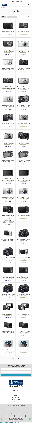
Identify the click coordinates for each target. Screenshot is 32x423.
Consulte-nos (8, 36)
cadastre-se (20, 1)
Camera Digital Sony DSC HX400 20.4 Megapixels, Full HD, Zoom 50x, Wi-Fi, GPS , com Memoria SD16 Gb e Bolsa (23, 240)
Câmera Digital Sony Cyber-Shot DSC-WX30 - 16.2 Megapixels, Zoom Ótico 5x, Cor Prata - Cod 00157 (8, 143)
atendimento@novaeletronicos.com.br (16, 401)
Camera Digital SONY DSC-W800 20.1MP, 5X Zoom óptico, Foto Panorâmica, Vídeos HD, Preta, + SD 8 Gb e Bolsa (23, 313)
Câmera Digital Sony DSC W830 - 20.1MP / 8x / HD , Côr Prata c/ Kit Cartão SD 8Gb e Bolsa (23, 258)
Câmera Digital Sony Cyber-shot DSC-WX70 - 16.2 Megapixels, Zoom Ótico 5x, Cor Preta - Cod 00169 (8, 51)
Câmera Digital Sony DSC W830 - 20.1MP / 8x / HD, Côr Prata (8, 240)
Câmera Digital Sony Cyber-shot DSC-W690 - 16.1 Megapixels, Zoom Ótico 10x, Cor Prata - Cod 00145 (8, 198)
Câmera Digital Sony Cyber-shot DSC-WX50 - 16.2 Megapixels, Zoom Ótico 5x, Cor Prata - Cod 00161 (8, 106)
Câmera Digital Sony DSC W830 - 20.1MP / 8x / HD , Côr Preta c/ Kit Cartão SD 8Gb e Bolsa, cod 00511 (8, 277)
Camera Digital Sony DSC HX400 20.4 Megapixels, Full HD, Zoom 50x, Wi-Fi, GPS (8, 258)
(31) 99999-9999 (16, 399)
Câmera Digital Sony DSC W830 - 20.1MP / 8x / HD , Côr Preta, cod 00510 (23, 277)
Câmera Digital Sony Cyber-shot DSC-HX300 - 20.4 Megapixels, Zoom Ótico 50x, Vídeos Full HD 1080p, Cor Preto (23, 295)
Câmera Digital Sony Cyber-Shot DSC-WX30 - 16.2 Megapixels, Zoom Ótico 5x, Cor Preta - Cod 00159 (8, 124)
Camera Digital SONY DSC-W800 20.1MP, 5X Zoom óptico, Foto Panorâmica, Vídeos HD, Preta (8, 313)
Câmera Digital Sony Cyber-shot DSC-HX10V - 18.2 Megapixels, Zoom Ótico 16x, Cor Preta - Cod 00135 (23, 216)
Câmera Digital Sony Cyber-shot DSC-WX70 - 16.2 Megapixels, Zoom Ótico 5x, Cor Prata (8, 69)
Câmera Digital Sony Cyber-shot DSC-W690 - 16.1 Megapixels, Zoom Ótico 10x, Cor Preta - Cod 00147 (8, 216)
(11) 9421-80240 (16, 397)
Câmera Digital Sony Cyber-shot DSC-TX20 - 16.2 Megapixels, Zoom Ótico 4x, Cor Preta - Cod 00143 (8, 179)
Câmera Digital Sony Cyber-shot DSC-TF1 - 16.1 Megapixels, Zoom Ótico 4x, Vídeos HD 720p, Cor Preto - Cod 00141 (8, 161)
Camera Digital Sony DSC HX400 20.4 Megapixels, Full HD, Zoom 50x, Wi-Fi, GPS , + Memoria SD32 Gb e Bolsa (8, 295)
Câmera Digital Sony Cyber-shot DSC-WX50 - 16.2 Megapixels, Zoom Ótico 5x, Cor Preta (8, 87)
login (16, 1)
